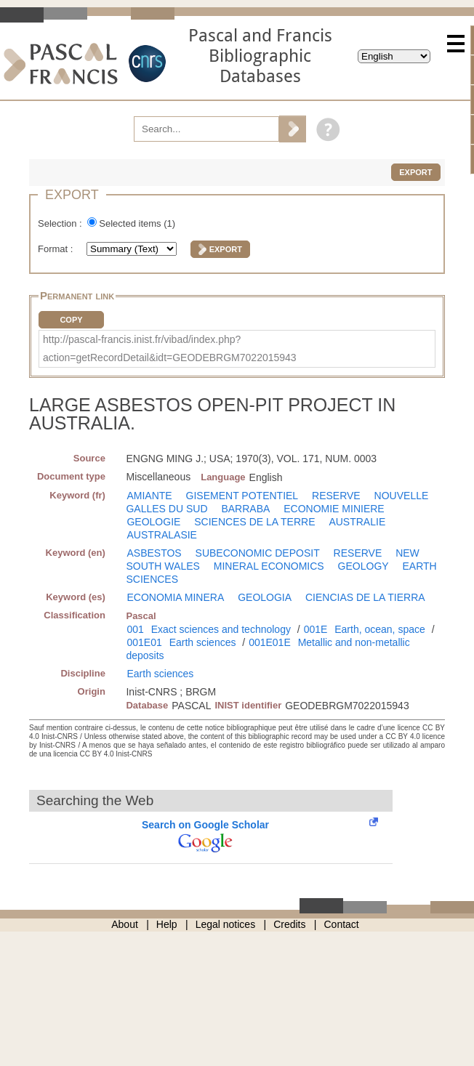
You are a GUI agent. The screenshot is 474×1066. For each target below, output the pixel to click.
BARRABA (245, 508)
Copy (71, 319)
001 (134, 629)
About (124, 924)
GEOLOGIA (265, 597)
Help (166, 924)
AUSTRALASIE (161, 535)
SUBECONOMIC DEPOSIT (258, 553)
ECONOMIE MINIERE (334, 508)
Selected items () (137, 223)
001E (316, 629)
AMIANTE (149, 495)
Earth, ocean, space (379, 629)
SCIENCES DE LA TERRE (254, 522)
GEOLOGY (363, 566)
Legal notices (226, 924)
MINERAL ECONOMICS (269, 566)
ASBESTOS (153, 553)
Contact (341, 924)
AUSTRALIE (357, 522)
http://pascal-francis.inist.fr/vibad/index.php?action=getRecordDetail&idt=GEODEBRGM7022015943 (170, 348)
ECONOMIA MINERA (175, 597)
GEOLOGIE (153, 522)
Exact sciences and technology (221, 629)
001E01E (270, 642)
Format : (57, 248)
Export (415, 172)
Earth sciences (202, 642)
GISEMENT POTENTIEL (242, 495)
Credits (289, 924)
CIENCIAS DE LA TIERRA (365, 597)
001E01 (143, 642)
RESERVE (336, 495)
